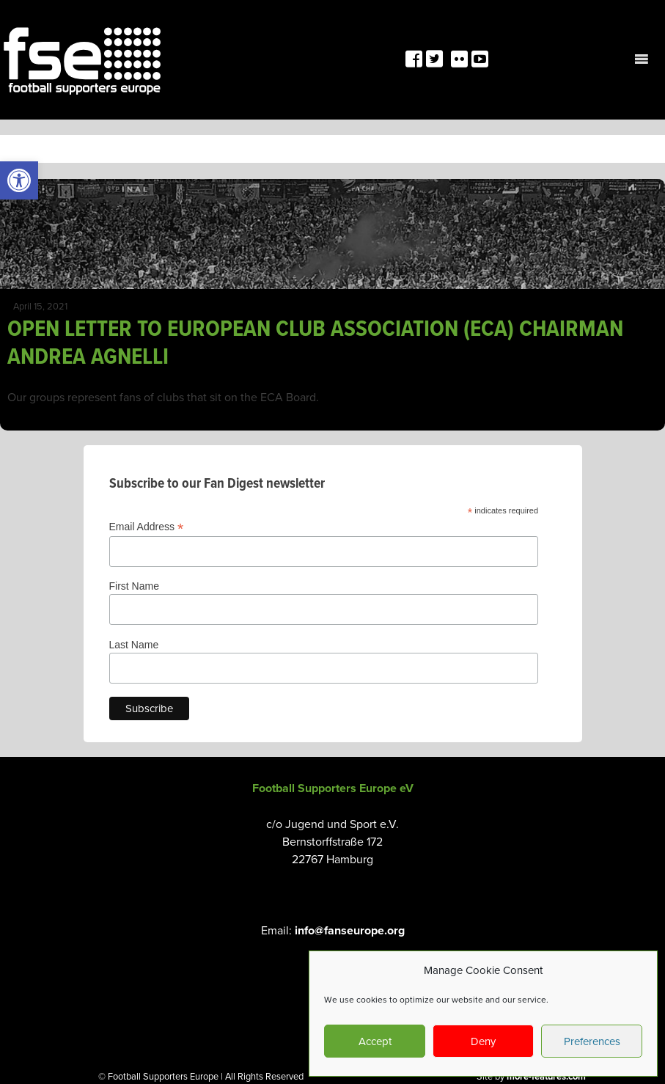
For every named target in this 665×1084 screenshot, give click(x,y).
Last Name (134, 645)
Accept (375, 1041)
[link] (19, 180)
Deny (483, 1041)
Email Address (146, 527)
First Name (134, 586)
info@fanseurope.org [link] (350, 930)
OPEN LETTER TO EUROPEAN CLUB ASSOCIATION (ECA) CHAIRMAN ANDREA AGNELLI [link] (315, 342)
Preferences (592, 1041)
